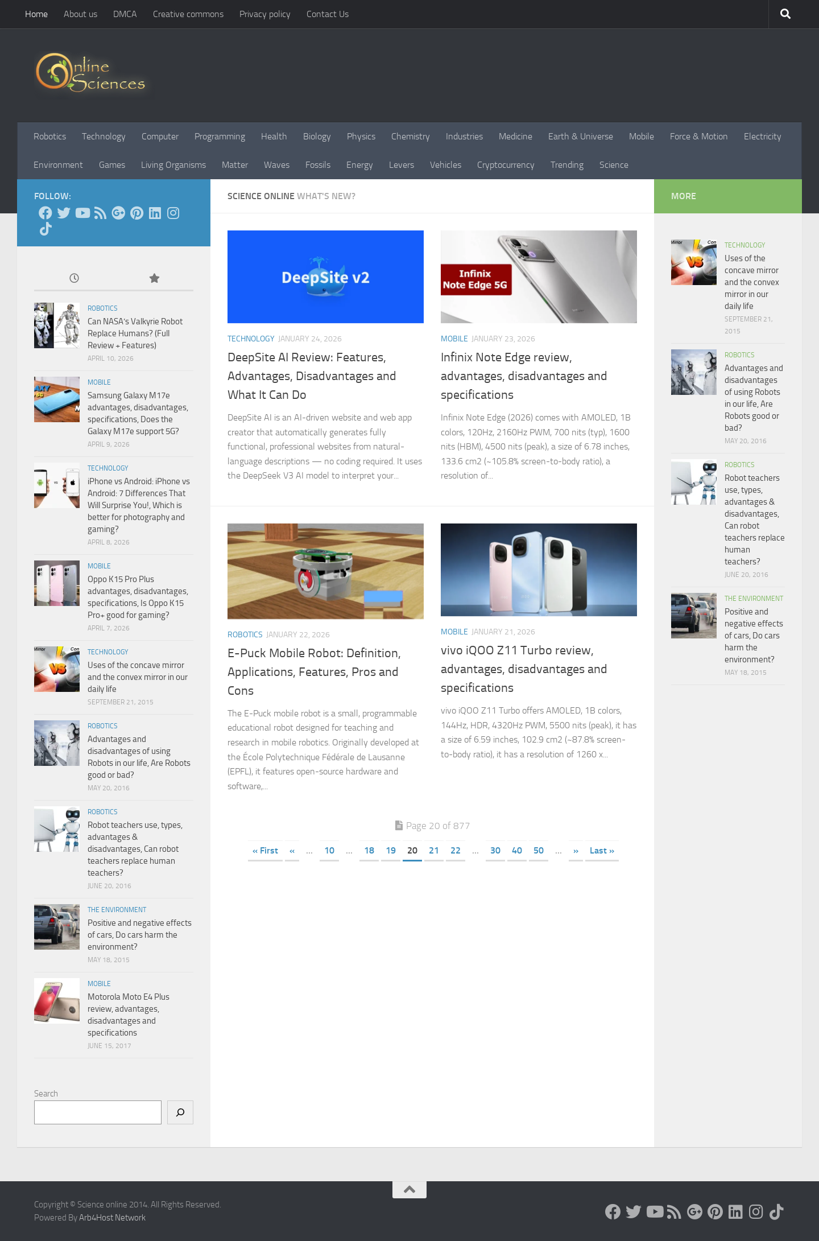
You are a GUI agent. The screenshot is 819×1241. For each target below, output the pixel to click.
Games (112, 164)
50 (538, 850)
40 (517, 850)
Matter (235, 164)
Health (274, 136)
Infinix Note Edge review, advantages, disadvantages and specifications (524, 376)
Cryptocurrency (506, 164)
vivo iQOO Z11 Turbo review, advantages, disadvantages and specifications (524, 669)
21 (434, 850)
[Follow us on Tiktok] (45, 229)
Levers (401, 164)
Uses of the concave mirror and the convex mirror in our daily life (138, 677)
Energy (359, 164)
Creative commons (188, 14)
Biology (317, 136)
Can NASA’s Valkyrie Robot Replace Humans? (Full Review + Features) (135, 333)
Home (36, 14)
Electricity (762, 136)
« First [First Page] (265, 850)
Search (46, 1094)
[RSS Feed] (100, 213)
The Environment (117, 910)
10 (329, 850)
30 (495, 850)
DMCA (125, 14)
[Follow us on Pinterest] (136, 213)
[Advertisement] (432, 961)
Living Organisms (173, 164)
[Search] (180, 1112)
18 (369, 850)
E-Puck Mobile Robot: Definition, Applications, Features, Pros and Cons (314, 672)
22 (455, 850)
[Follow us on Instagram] (173, 213)
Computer (160, 136)
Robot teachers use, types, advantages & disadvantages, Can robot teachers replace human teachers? (135, 849)
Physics (361, 136)
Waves (276, 164)
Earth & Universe (580, 136)
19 (391, 850)
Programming (220, 136)
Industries (464, 136)
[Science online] (45, 213)
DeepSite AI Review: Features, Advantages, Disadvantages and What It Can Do (312, 376)
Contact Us (328, 14)
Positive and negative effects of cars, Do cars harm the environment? (140, 935)
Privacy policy (265, 14)
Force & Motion (699, 136)
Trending (567, 164)
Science (613, 164)
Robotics (50, 136)
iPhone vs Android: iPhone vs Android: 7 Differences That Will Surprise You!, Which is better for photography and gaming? (139, 505)
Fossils (317, 164)
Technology (104, 136)
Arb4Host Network (112, 1218)
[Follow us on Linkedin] (155, 213)
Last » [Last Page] (602, 850)
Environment (58, 164)
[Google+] (118, 213)
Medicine (515, 136)
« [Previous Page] (292, 850)
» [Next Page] (575, 850)
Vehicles (445, 164)
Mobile (641, 136)
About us (80, 14)
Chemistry (410, 136)
